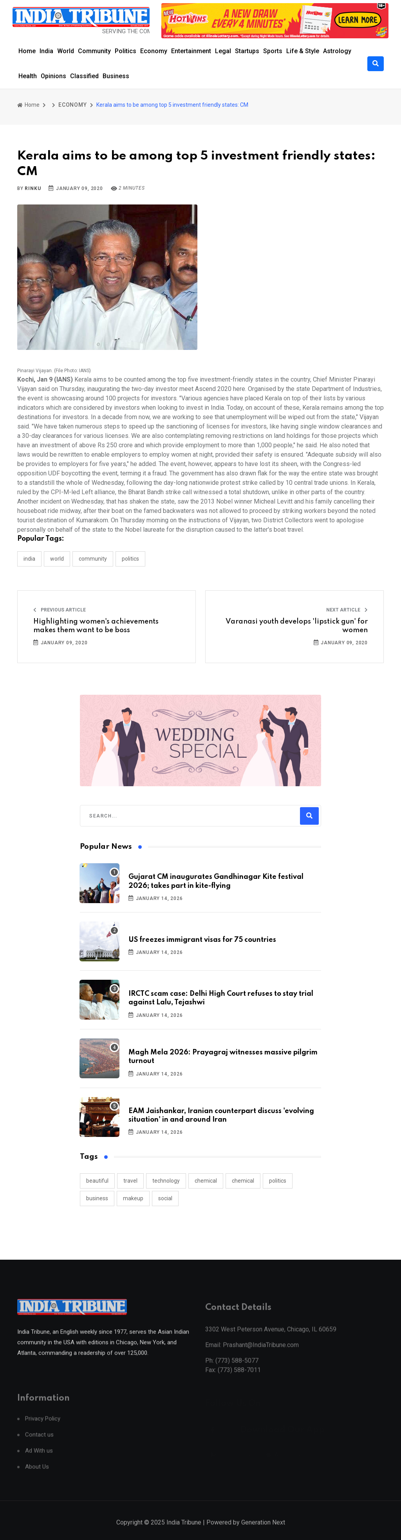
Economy (153, 51)
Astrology (337, 51)
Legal (223, 51)
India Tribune (183, 1531)
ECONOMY (72, 105)
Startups (247, 51)
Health (27, 76)
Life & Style (302, 51)
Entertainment (191, 51)
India (46, 51)
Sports (272, 51)
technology (166, 1181)
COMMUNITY (93, 559)
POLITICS (130, 559)
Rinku (33, 188)
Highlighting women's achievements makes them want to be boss (96, 626)
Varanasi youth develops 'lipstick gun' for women (297, 626)
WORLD (57, 559)
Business (116, 76)
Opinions (53, 76)
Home (27, 51)
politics (277, 1181)
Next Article (347, 610)
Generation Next (263, 1531)
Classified (84, 76)
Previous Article (59, 610)
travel (130, 1181)
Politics (125, 51)
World (65, 51)
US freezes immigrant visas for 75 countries (202, 939)
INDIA (29, 559)
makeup (133, 1198)
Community (94, 51)
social (165, 1198)
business (97, 1198)
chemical (206, 1181)
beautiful (97, 1181)
